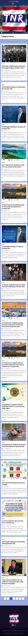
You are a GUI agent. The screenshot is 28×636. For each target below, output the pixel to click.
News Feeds (15, 633)
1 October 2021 (6, 210)
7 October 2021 (6, 70)
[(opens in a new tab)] (14, 53)
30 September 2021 (7, 288)
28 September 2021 (7, 585)
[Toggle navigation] (13, 33)
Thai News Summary (8, 633)
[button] (24, 32)
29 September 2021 (7, 545)
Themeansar (23, 630)
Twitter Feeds (21, 633)
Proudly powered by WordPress (8, 630)
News (3, 84)
